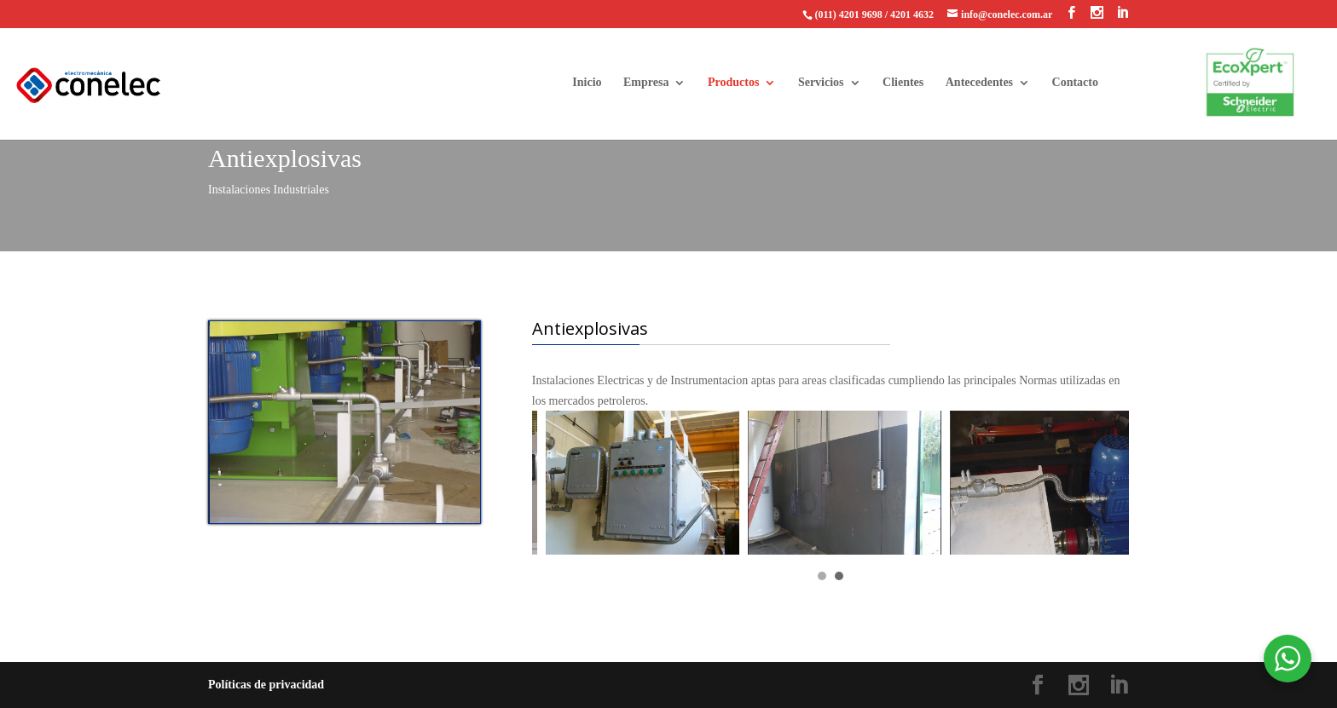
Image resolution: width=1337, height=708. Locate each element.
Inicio (586, 83)
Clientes (903, 83)
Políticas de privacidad (266, 684)
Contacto (1075, 83)
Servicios (821, 83)
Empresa (645, 83)
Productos (733, 83)
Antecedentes (979, 83)
